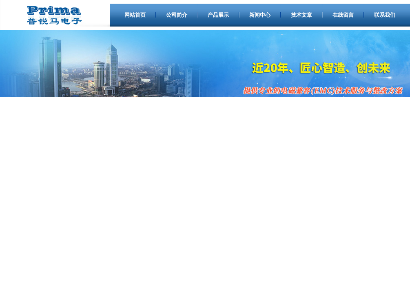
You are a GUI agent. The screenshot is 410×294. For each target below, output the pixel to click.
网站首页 (135, 15)
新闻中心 (259, 15)
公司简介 (176, 15)
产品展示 (218, 15)
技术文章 (301, 15)
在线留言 (343, 15)
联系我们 (384, 15)
